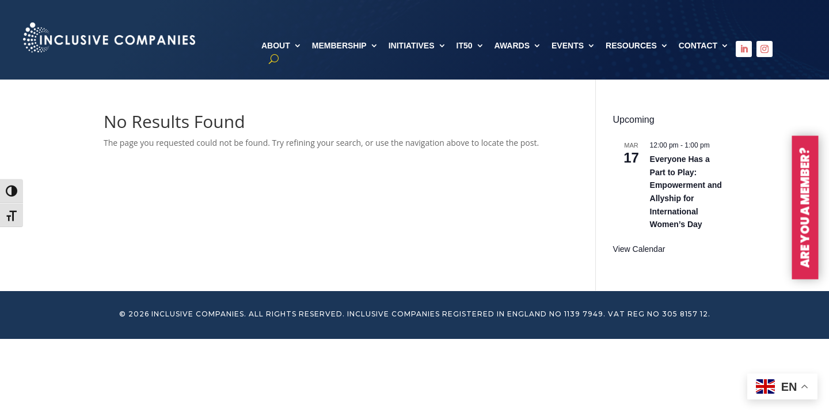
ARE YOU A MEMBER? (805, 208)
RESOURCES (631, 46)
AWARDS (512, 46)
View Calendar (639, 249)
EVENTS (568, 46)
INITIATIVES (412, 46)
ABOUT (275, 46)
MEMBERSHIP (339, 46)
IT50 (465, 46)
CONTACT (698, 46)
